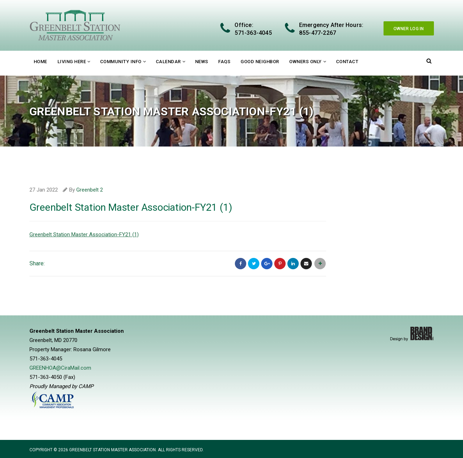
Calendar (168, 61)
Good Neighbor (260, 61)
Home (40, 61)
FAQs (224, 61)
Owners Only (305, 61)
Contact (347, 61)
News (201, 61)
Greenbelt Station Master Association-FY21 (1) (84, 234)
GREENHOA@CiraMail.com (60, 368)
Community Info (121, 61)
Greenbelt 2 (89, 190)
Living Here (71, 61)
